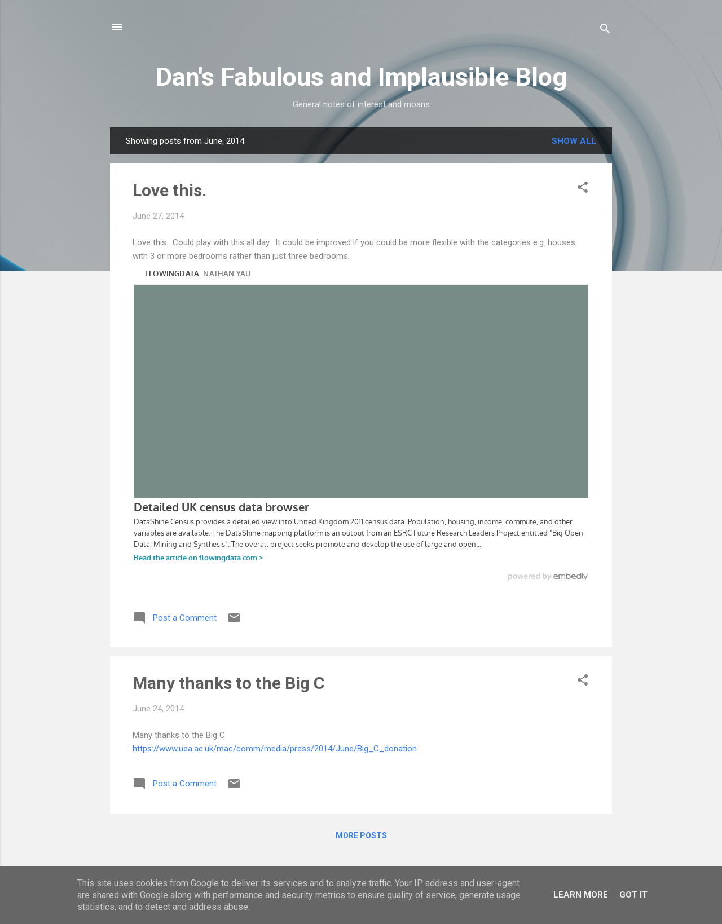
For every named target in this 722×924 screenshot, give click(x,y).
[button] (582, 189)
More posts (361, 835)
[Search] (605, 31)
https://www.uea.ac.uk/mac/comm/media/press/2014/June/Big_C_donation (275, 749)
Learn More (580, 895)
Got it (633, 895)
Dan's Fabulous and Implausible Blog (361, 77)
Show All (574, 141)
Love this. (169, 190)
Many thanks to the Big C (228, 683)
